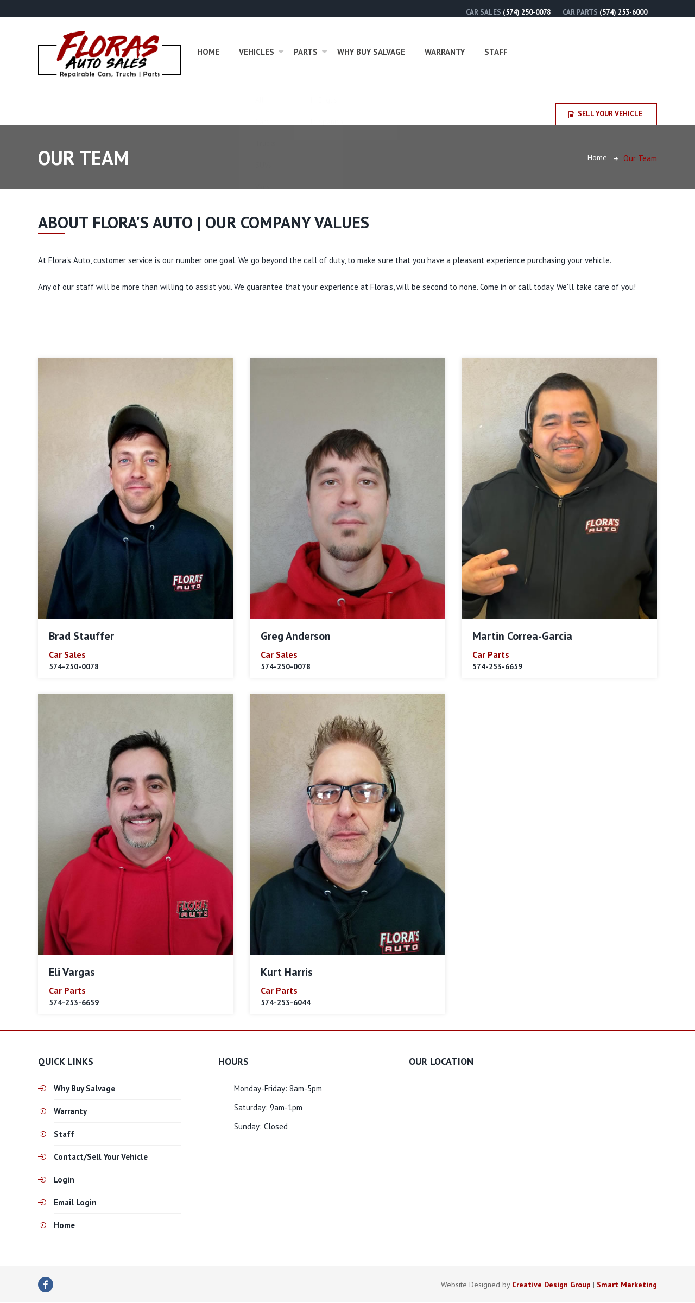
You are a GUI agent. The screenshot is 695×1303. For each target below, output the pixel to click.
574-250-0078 (74, 667)
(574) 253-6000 (623, 12)
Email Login (75, 1203)
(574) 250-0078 (527, 12)
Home (208, 52)
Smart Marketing (627, 1285)
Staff (496, 52)
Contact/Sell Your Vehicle (101, 1157)
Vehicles (256, 52)
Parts (306, 52)
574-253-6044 (286, 1002)
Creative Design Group (551, 1285)
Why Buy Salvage (371, 52)
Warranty (445, 52)
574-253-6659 (497, 667)
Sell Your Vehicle (605, 113)
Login (64, 1180)
